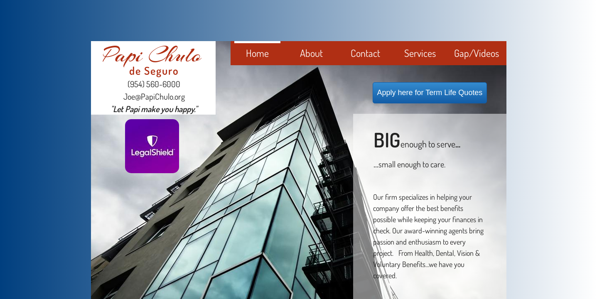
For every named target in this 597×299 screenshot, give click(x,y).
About (311, 53)
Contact (365, 53)
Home (257, 53)
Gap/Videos (476, 53)
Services (420, 53)
